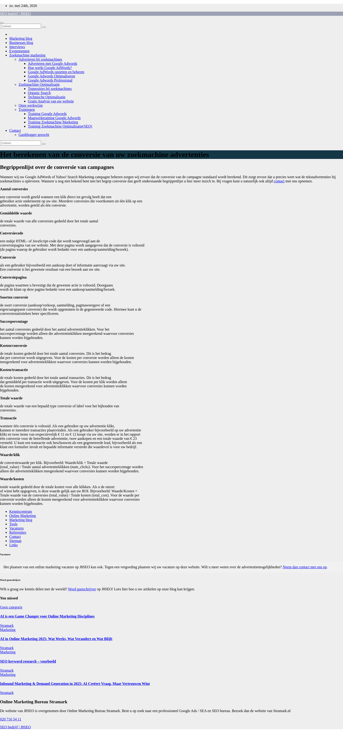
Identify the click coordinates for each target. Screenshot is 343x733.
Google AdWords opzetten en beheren (56, 72)
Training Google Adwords (47, 114)
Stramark (7, 626)
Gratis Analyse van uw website (51, 101)
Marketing (8, 630)
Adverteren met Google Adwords (52, 64)
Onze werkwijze (31, 105)
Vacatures (16, 528)
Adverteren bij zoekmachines (40, 59)
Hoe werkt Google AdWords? (50, 68)
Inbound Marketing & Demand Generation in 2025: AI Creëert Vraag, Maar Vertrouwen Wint (75, 684)
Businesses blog (21, 43)
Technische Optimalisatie (46, 97)
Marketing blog (20, 38)
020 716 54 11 (10, 719)
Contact (15, 130)
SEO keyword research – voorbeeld (28, 661)
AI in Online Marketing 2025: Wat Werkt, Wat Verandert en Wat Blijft (56, 639)
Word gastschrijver (82, 589)
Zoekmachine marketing (27, 55)
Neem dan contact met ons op (305, 567)
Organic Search (39, 93)
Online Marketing (22, 516)
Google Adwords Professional (50, 80)
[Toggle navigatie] (2, 22)
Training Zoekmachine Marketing (53, 122)
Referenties (17, 532)
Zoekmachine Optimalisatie (39, 84)
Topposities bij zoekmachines (50, 89)
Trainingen (27, 110)
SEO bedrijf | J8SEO (15, 14)
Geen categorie (11, 607)
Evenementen (19, 51)
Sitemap (15, 541)
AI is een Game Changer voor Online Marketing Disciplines (47, 616)
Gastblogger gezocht (34, 135)
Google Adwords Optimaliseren (51, 76)
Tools (13, 524)
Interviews (17, 47)
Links (13, 545)
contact (279, 181)
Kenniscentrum (20, 511)
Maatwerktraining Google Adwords (54, 118)
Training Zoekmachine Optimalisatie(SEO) (60, 126)
